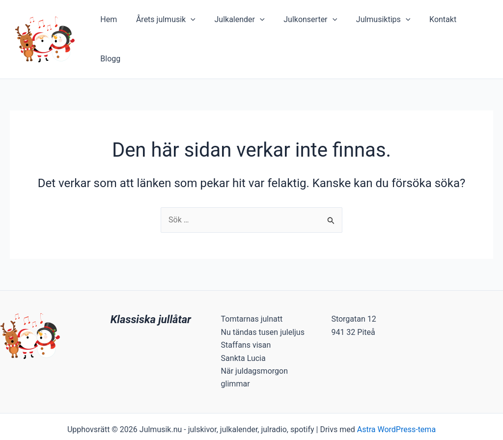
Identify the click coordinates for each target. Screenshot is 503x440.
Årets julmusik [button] (171, 23)
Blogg (475, 23)
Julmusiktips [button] (379, 23)
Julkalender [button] (242, 23)
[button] (197, 23)
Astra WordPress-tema (396, 397)
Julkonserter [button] (309, 23)
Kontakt (435, 23)
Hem (118, 23)
